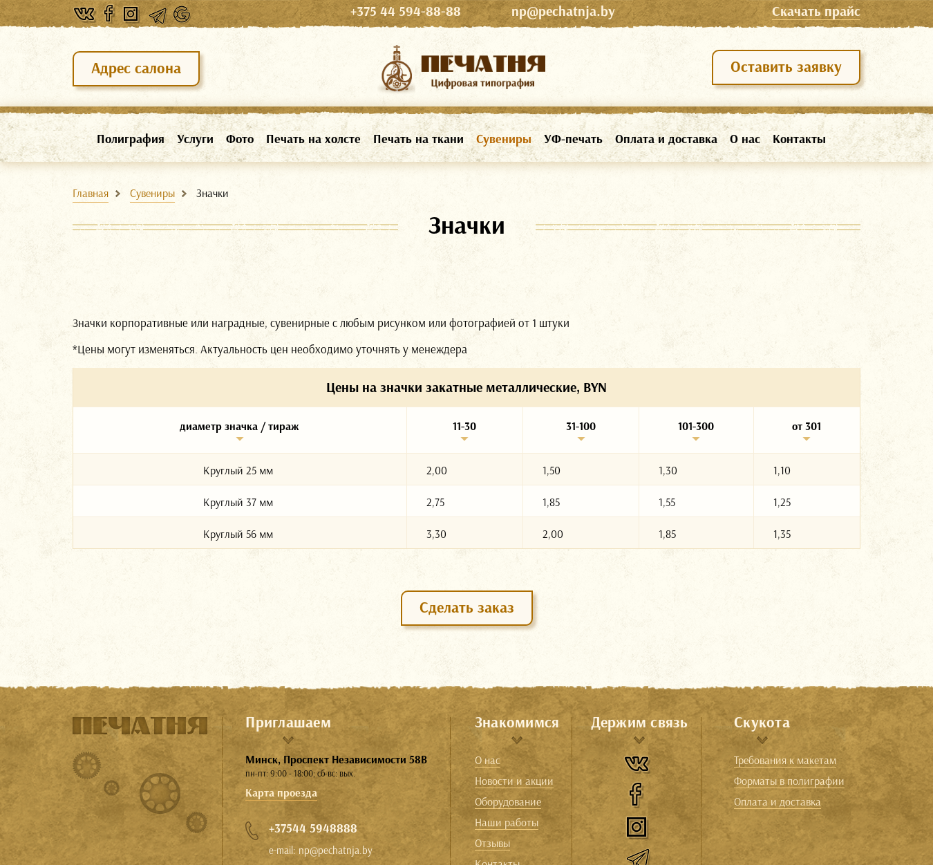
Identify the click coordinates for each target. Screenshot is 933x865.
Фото (240, 139)
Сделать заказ (467, 607)
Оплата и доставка (666, 139)
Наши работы (506, 823)
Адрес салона (136, 68)
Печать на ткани (418, 139)
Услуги (195, 139)
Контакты (799, 139)
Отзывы (492, 843)
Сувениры (503, 139)
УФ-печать (573, 139)
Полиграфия (130, 139)
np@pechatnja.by (563, 11)
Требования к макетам (785, 760)
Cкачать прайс (816, 11)
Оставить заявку (786, 66)
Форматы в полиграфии (789, 781)
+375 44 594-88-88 (428, 11)
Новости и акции (514, 781)
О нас (745, 139)
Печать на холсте (313, 139)
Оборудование (508, 802)
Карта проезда (281, 792)
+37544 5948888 (313, 828)
